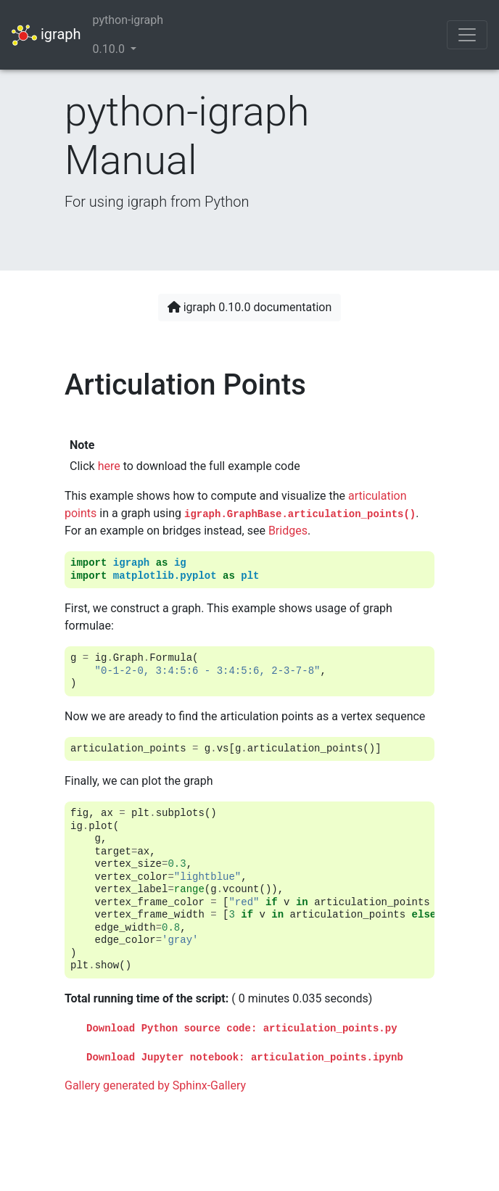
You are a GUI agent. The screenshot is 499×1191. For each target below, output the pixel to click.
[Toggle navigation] (467, 34)
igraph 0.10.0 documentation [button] (250, 307)
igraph (46, 35)
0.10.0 (110, 49)
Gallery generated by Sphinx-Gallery (155, 1085)
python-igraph (128, 20)
